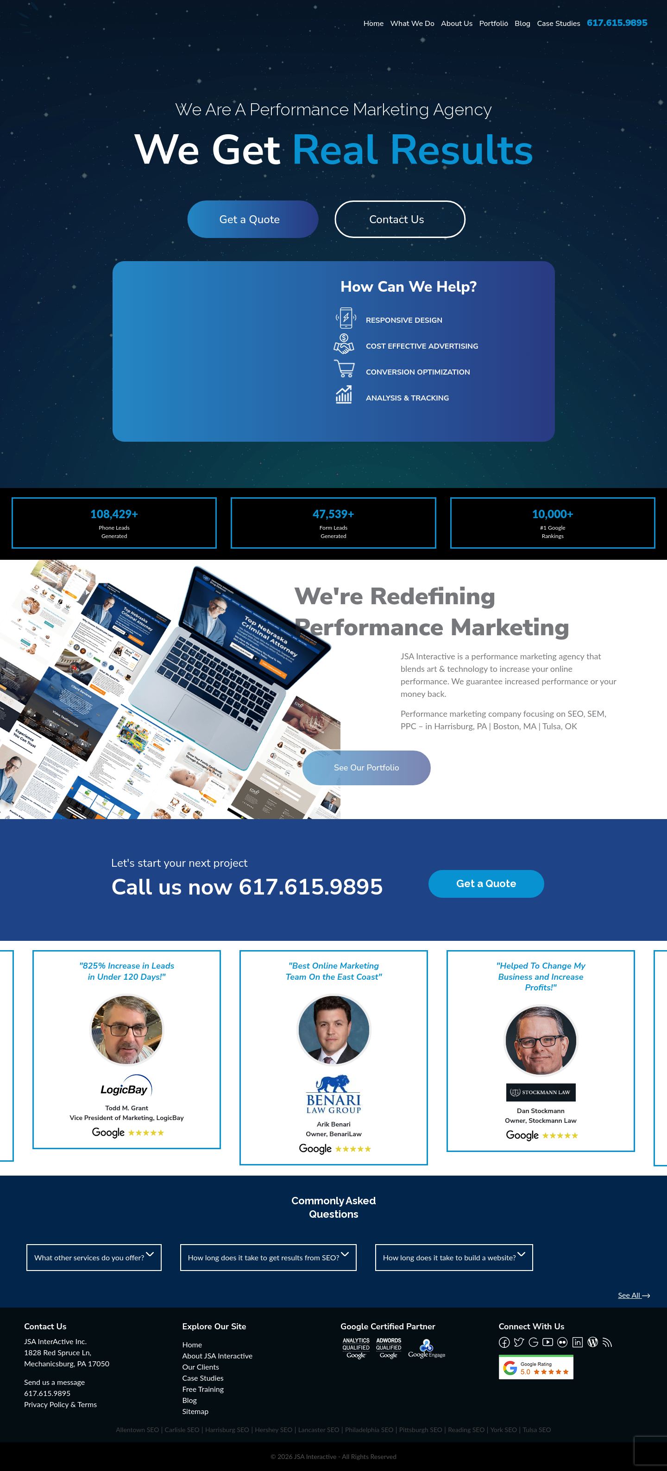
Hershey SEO (273, 1429)
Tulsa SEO (536, 1429)
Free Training (203, 1388)
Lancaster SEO (319, 1429)
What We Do (412, 24)
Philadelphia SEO (369, 1429)
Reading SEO (466, 1429)
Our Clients (200, 1366)
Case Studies (558, 24)
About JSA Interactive (217, 1355)
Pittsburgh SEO (420, 1429)
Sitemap (195, 1411)
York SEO (504, 1429)
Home (374, 24)
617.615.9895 (617, 23)
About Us (456, 24)
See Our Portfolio (310, 767)
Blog (522, 24)
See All (634, 1294)
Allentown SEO (137, 1429)
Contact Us (400, 219)
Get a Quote (245, 219)
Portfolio (494, 24)
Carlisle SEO (182, 1429)
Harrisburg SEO (227, 1429)
